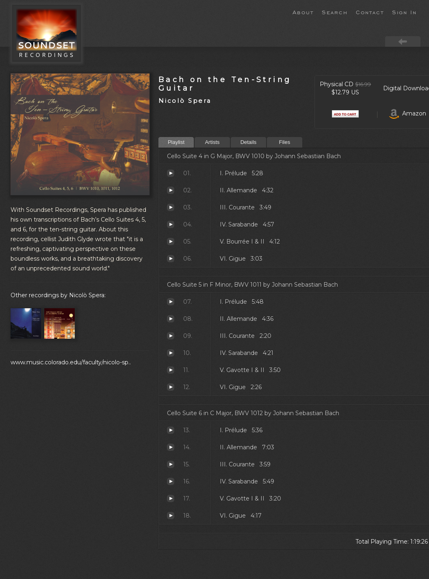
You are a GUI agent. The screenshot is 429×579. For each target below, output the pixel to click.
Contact (370, 12)
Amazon (407, 113)
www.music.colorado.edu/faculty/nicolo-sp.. (71, 362)
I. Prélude (170, 173)
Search (335, 12)
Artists (212, 142)
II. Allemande (170, 190)
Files (284, 142)
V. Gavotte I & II (170, 370)
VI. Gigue (170, 258)
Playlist (176, 142)
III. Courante (170, 207)
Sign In (404, 12)
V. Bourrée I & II (170, 241)
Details (248, 142)
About (303, 12)
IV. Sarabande (170, 224)
